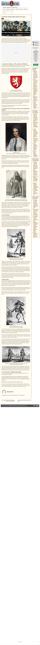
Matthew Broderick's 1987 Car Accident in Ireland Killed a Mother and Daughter (35, 186)
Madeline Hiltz (10, 391)
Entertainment (12, 9)
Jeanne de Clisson (12, 65)
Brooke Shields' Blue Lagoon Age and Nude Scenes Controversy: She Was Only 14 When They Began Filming (35, 226)
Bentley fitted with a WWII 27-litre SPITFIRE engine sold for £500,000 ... (35, 125)
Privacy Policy (18, 405)
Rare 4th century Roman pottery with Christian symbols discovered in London (35, 105)
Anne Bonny (24, 216)
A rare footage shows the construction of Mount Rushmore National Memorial (35, 146)
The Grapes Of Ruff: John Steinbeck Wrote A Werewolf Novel (8, 401)
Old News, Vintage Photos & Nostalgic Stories (10, 7)
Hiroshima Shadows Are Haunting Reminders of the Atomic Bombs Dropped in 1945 (35, 91)
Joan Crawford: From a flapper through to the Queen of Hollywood (35, 153)
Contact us (25, 9)
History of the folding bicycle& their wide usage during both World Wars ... (35, 179)
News (4, 9)
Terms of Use (24, 405)
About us (20, 9)
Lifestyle (17, 9)
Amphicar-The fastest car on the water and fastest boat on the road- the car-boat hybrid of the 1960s (35, 75)
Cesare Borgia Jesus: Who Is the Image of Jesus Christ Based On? (35, 98)
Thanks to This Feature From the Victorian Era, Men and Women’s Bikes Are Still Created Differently (35, 83)
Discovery (7, 9)
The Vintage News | (9, 405)
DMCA (14, 405)
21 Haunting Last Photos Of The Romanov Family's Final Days (35, 192)
